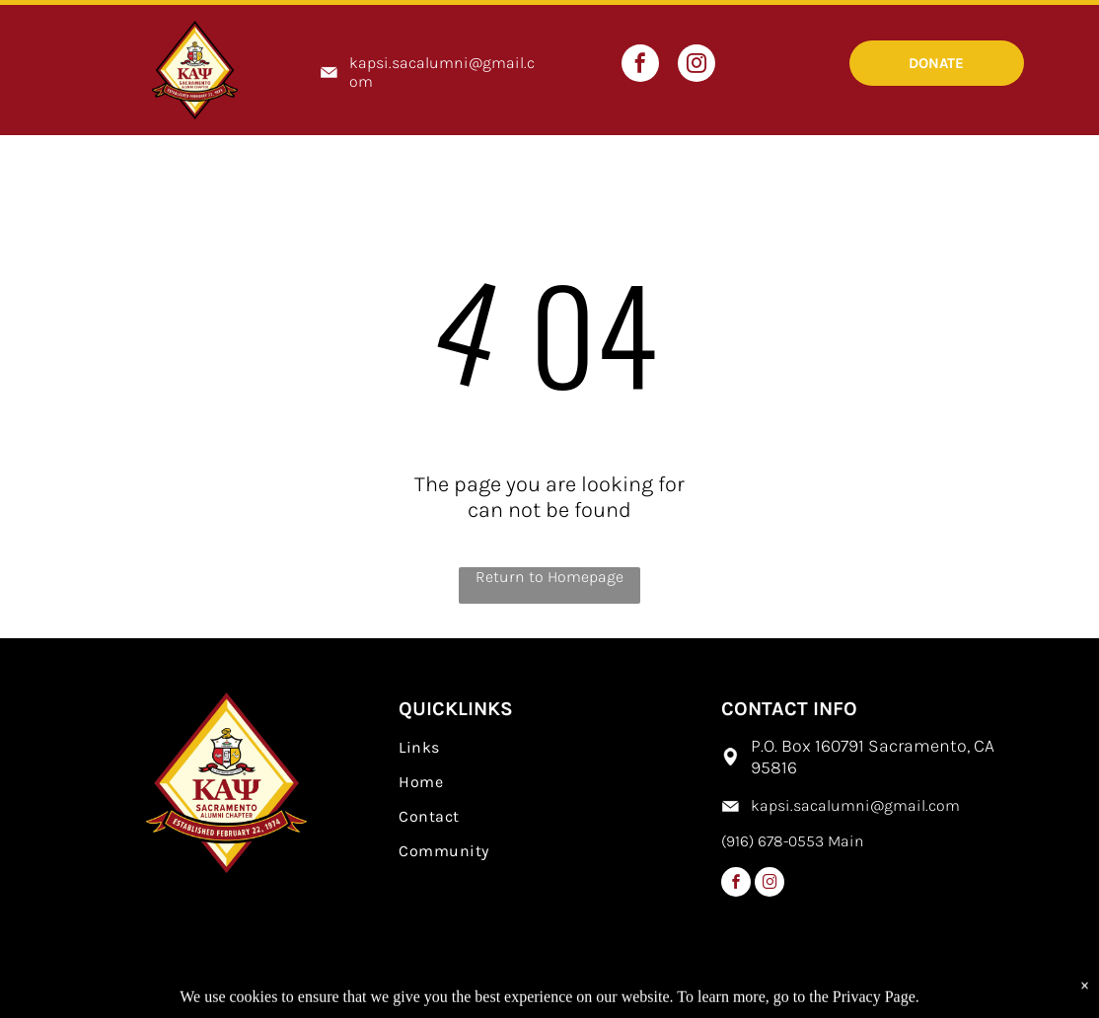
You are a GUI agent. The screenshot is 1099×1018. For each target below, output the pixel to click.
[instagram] (696, 65)
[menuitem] (549, 747)
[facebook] (640, 65)
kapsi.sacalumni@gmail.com (855, 805)
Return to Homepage (549, 576)
